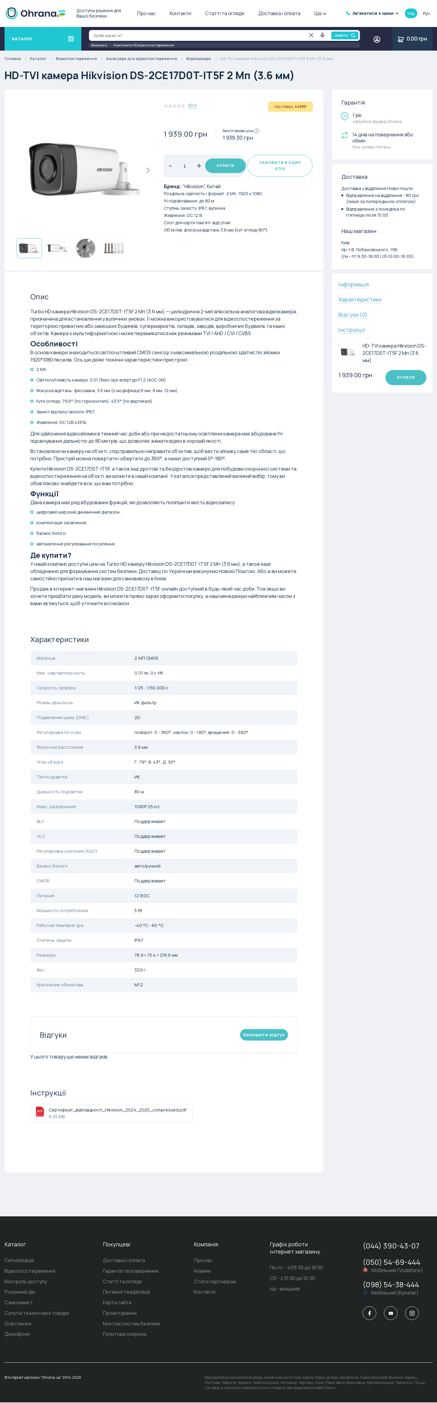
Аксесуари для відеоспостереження (146, 59)
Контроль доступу (26, 1282)
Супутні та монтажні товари (37, 1314)
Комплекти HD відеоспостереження (143, 45)
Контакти (180, 13)
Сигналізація (19, 1261)
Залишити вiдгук (264, 1035)
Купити (223, 165)
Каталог (43, 59)
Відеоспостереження (81, 59)
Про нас (146, 13)
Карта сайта (117, 1303)
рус (426, 13)
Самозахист (19, 1303)
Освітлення (18, 1324)
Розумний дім (20, 1292)
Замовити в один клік (280, 165)
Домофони (17, 1335)
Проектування (120, 1314)
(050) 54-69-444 (391, 1262)
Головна (17, 59)
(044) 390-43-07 (391, 1246)
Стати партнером (215, 1282)
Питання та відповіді (126, 1292)
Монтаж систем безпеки (131, 1324)
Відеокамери (203, 59)
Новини (202, 1271)
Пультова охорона (124, 1335)
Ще (320, 13)
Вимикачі (99, 45)
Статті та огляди (224, 13)
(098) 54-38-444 (391, 1284)
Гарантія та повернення (130, 1271)
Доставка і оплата (279, 13)
